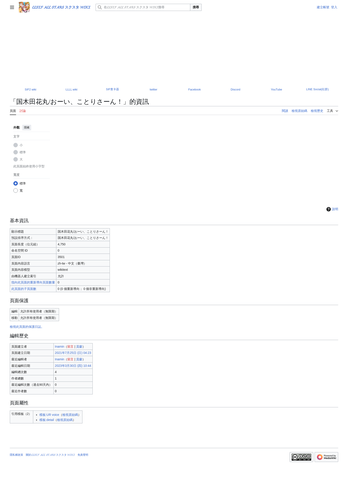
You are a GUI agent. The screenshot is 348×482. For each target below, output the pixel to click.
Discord (235, 89)
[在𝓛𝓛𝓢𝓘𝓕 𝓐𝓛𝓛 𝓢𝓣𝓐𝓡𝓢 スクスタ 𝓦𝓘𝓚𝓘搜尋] (143, 7)
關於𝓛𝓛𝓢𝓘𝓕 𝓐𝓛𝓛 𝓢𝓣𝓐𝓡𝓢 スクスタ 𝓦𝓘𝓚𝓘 (50, 454)
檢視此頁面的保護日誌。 (27, 326)
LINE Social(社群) (317, 89)
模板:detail (46, 420)
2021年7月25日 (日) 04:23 (73, 353)
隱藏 (26, 127)
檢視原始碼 (70, 414)
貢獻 (79, 346)
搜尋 (196, 7)
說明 (331, 209)
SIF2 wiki (30, 89)
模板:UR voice (49, 414)
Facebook (194, 89)
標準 (23, 152)
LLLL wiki (72, 89)
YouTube (276, 89)
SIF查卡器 (112, 89)
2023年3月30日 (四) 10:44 (73, 365)
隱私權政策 (16, 454)
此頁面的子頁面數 (23, 289)
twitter (153, 89)
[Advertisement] (174, 48)
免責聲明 (83, 454)
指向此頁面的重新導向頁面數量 (33, 282)
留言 (70, 346)
